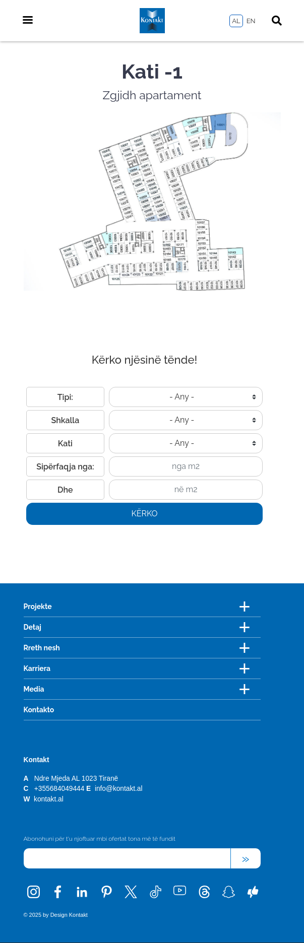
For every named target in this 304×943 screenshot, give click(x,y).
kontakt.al (49, 799)
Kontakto (39, 710)
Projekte (38, 606)
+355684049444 (59, 788)
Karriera (37, 668)
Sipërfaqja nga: (65, 467)
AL (236, 21)
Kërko (144, 513)
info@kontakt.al (119, 788)
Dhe (65, 490)
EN (251, 21)
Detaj (32, 627)
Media (34, 689)
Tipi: (65, 397)
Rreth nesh (42, 648)
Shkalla (65, 420)
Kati (65, 443)
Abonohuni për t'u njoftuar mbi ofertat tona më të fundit (99, 838)
